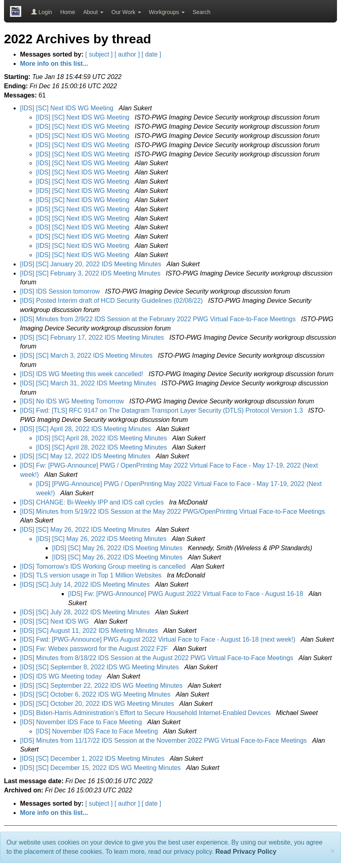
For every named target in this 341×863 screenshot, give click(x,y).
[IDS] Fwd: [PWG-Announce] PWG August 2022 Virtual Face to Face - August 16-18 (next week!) (158, 639)
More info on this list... (54, 63)
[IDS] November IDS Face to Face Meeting (82, 722)
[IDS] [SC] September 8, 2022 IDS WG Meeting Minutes (100, 667)
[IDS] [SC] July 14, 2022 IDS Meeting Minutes (85, 584)
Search (201, 12)
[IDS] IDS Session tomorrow (61, 291)
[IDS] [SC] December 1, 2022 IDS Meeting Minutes (93, 758)
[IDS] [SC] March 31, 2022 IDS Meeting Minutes (89, 383)
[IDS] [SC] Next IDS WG (55, 621)
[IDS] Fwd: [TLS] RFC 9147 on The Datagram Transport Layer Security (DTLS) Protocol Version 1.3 (162, 410)
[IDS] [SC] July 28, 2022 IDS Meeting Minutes (85, 612)
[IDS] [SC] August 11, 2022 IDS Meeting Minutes (90, 630)
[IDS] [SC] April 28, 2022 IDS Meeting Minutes (86, 428)
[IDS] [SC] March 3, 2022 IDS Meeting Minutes (87, 355)
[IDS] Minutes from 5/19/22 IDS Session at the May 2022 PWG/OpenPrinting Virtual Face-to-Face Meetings (173, 511)
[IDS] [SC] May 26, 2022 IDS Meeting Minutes (86, 529)
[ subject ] (99, 54)
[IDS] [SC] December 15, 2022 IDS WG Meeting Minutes (101, 767)
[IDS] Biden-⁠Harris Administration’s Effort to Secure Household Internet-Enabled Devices (146, 712)
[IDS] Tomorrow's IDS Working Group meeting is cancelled (104, 566)
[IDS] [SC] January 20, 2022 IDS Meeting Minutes (91, 264)
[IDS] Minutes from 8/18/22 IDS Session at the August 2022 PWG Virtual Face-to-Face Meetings (157, 657)
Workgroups (167, 12)
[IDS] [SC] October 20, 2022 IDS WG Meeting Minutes (98, 703)
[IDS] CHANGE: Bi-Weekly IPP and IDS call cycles (92, 502)
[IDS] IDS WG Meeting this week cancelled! (82, 374)
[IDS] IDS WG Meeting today (61, 676)
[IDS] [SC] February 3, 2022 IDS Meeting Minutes (91, 273)
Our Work (126, 12)
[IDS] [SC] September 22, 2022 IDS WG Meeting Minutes (102, 685)
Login (41, 12)
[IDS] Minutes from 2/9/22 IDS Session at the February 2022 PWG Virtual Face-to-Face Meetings (158, 319)
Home (67, 12)
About (93, 12)
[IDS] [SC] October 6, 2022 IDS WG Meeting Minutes (96, 694)
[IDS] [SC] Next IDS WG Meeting (67, 108)
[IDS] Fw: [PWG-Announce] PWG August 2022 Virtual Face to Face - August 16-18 (186, 593)
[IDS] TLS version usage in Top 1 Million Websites (91, 575)
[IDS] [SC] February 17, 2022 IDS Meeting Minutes (93, 337)
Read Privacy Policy (245, 851)
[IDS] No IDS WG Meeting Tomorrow (73, 401)
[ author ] (127, 54)
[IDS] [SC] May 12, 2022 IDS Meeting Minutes (86, 456)
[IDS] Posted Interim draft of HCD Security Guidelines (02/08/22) (112, 300)
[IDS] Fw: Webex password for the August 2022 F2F (94, 648)
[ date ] (151, 54)
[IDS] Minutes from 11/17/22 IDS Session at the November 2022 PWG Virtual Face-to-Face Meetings (164, 740)
